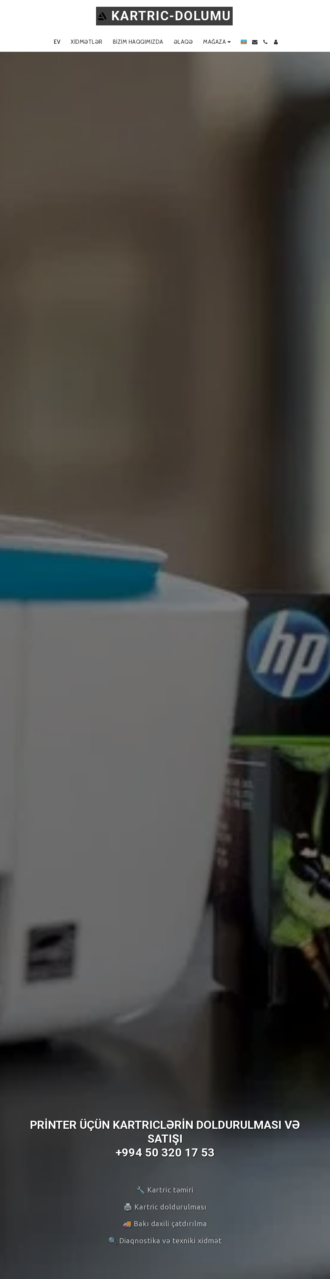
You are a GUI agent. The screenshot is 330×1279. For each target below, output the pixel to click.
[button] (255, 42)
